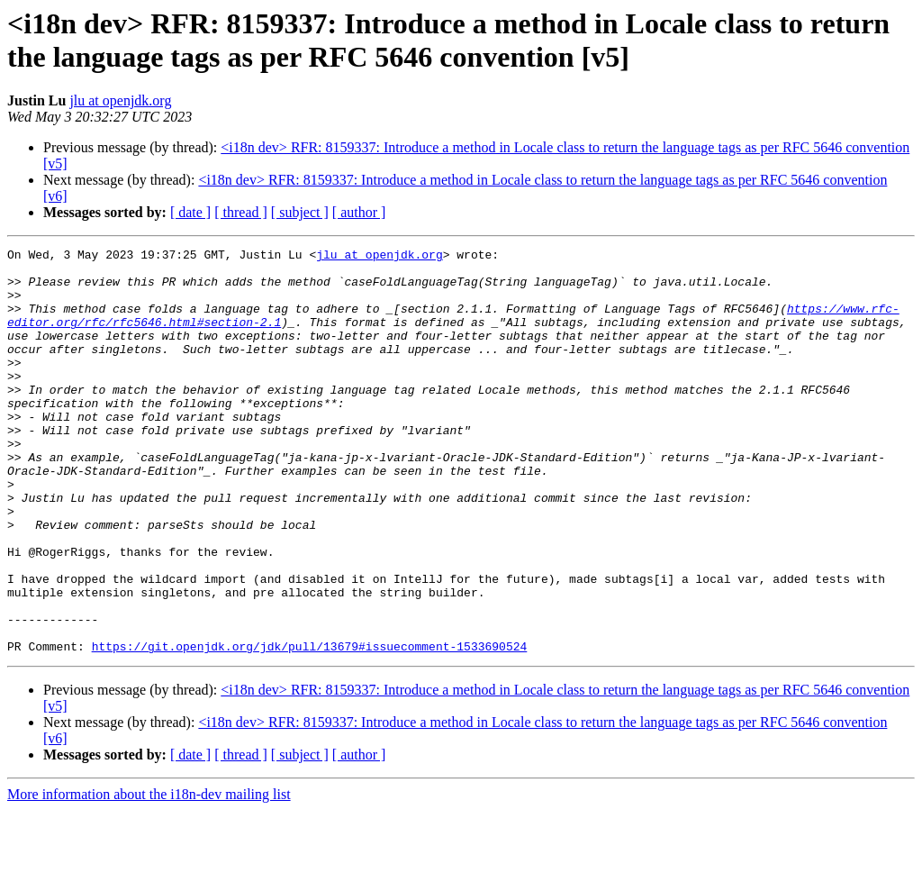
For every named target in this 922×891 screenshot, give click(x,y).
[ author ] (359, 212)
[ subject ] (300, 212)
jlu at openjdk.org (120, 100)
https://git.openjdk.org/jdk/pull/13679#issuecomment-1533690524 (310, 727)
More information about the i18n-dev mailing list (149, 875)
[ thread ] (240, 212)
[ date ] (190, 212)
